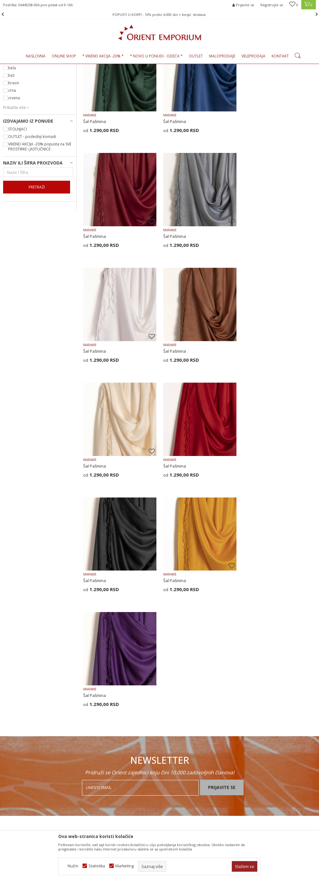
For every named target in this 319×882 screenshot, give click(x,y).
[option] (159, 14)
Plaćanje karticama (180, 720)
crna (12, 154)
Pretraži (37, 251)
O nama (90, 680)
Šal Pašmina (94, 185)
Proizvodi (46, 67)
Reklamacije (174, 751)
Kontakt (90, 696)
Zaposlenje (93, 688)
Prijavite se (222, 621)
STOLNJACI (17, 193)
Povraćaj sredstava (181, 759)
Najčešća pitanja (98, 704)
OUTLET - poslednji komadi (32, 200)
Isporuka (171, 728)
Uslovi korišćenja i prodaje (187, 680)
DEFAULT (19, 110)
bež (11, 139)
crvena (14, 161)
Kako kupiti (173, 696)
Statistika (96, 866)
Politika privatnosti (180, 688)
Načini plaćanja (177, 712)
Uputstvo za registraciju (185, 704)
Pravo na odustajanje (183, 767)
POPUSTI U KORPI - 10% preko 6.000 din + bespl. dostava (159, 14)
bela (12, 132)
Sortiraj (276, 77)
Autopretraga (249, 77)
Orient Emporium (18, 67)
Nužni (73, 866)
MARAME (90, 179)
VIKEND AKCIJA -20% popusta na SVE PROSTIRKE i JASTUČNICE (39, 210)
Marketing (124, 866)
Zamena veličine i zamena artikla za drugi (197, 740)
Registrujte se (271, 4)
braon (13, 146)
